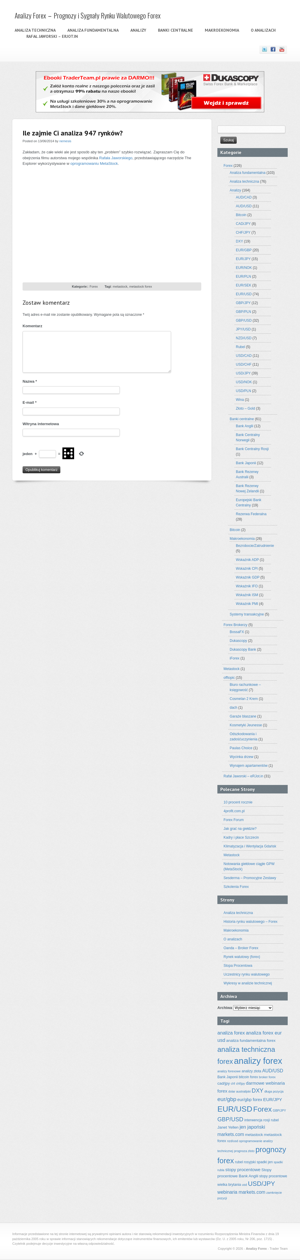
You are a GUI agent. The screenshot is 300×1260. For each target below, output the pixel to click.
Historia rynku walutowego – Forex (250, 922)
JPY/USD (243, 329)
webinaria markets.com (241, 1192)
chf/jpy (240, 1083)
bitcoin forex (248, 1077)
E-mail (30, 402)
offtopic (229, 678)
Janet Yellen (227, 1127)
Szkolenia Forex (236, 887)
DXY (239, 241)
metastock (120, 286)
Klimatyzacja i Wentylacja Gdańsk (250, 846)
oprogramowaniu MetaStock (94, 163)
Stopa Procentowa (238, 966)
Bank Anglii (244, 426)
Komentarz (32, 326)
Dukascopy (238, 641)
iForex (234, 658)
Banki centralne (175, 30)
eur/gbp (226, 1099)
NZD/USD (243, 338)
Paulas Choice (241, 748)
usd (244, 1184)
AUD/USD (244, 206)
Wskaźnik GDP (247, 577)
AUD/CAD (244, 197)
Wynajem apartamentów (248, 766)
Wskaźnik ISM (247, 595)
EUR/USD (244, 294)
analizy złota (251, 1071)
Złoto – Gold (245, 408)
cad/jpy (223, 1083)
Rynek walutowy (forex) (242, 957)
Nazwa (30, 381)
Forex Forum (234, 820)
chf (233, 1083)
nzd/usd (232, 1141)
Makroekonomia (222, 30)
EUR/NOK (244, 268)
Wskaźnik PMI (247, 604)
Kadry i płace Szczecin (241, 837)
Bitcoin (241, 215)
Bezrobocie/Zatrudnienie (255, 546)
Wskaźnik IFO (247, 586)
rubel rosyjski (245, 1162)
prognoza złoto (244, 1151)
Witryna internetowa (41, 424)
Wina (240, 400)
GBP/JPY (243, 303)
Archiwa (224, 1007)
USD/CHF (243, 364)
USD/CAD (244, 356)
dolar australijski (239, 1091)
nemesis (65, 141)
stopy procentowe (242, 1169)
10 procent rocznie (238, 802)
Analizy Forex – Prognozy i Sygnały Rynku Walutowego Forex (88, 15)
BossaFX (237, 632)
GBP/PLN (243, 312)
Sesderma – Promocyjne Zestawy (250, 878)
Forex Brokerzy (235, 625)
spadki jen (265, 1162)
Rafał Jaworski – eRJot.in (52, 36)
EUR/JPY (243, 259)
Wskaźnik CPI (247, 569)
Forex (94, 286)
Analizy (138, 30)
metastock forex (140, 286)
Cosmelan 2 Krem (244, 699)
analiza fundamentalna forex (250, 1040)
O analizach (263, 30)
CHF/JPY (243, 232)
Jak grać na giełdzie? (240, 829)
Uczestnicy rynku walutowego (247, 974)
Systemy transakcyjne (247, 614)
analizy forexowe (229, 1071)
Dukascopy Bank (243, 649)
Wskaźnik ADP (247, 560)
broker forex (267, 1077)
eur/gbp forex (249, 1099)
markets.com (230, 1134)
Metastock (232, 669)
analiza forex (231, 1033)
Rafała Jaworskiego (115, 158)
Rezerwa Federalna (251, 514)
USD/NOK (244, 382)
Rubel (240, 347)
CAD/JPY (243, 224)
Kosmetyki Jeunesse (246, 725)
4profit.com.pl (234, 811)
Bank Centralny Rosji (252, 449)
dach (233, 708)
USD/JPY (243, 373)
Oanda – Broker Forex (241, 948)
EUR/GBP (244, 250)
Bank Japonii (246, 463)
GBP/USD (244, 320)
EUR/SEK (243, 285)
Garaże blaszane (243, 716)
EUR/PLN (243, 276)
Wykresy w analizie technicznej (248, 983)
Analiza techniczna (35, 30)
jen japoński (252, 1127)
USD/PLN (243, 391)
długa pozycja (273, 1091)
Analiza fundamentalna (93, 30)
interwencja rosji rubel (261, 1120)
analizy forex (258, 1061)
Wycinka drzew (241, 757)
